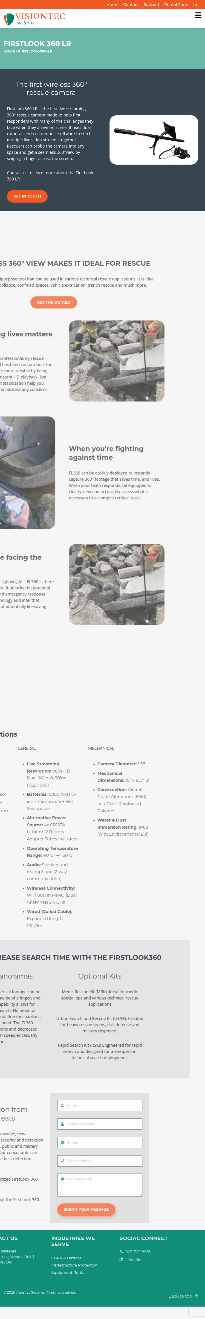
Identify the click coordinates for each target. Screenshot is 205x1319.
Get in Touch (27, 196)
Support (152, 4)
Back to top (183, 1296)
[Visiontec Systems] (198, 15)
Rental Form (176, 4)
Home (113, 4)
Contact (131, 4)
